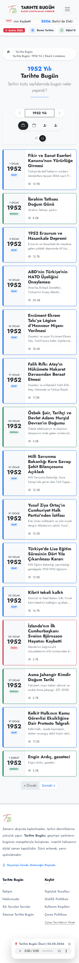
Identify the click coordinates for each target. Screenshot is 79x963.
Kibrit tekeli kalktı (45, 592)
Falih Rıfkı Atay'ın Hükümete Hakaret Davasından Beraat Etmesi (46, 371)
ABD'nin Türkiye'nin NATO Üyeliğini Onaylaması (48, 277)
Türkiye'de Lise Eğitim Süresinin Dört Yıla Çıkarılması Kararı (49, 554)
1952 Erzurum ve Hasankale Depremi (47, 235)
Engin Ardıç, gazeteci (49, 757)
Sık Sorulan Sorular (17, 906)
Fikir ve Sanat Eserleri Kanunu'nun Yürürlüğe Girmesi (50, 160)
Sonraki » (48, 785)
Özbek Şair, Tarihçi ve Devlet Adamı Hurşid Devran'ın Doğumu (49, 418)
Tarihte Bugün (24, 52)
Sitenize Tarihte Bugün (18, 914)
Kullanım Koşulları (57, 906)
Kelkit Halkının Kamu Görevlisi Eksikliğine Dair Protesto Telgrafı (49, 718)
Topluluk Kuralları (57, 891)
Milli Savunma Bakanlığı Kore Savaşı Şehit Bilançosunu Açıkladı (49, 464)
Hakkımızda (11, 899)
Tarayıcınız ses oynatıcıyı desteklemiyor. (43, 951)
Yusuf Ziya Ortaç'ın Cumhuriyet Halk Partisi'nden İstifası (46, 510)
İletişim (7, 891)
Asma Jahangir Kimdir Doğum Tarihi (49, 677)
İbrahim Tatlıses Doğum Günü (43, 201)
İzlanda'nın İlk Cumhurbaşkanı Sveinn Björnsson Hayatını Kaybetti (45, 633)
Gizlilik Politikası (56, 899)
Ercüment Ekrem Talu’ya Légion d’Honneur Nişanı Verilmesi (45, 323)
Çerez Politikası (56, 914)
